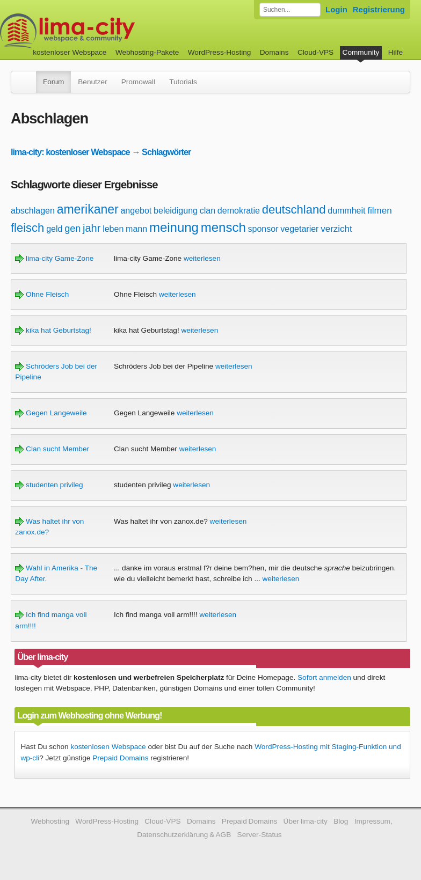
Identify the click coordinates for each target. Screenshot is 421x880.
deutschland (294, 209)
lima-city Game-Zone (54, 258)
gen (72, 228)
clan (207, 210)
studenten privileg (49, 485)
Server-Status (259, 835)
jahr (91, 228)
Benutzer (92, 82)
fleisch (27, 227)
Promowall (138, 82)
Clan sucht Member (52, 449)
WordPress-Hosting (219, 52)
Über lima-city (306, 821)
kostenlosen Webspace (108, 747)
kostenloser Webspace (69, 52)
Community (361, 52)
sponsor (263, 228)
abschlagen (33, 210)
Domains (274, 52)
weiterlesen (202, 258)
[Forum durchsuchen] (290, 10)
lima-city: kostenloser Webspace (70, 152)
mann (136, 228)
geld (54, 228)
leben (113, 228)
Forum (53, 82)
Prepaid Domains (120, 758)
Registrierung (379, 9)
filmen (379, 211)
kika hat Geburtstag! (53, 330)
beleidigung (176, 210)
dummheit (346, 210)
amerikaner (88, 209)
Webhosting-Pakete (147, 52)
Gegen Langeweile (50, 413)
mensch (223, 227)
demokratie (238, 210)
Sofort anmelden (324, 677)
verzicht (336, 229)
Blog (340, 821)
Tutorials (183, 82)
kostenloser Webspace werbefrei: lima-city (107, 30)
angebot (135, 210)
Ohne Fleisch (42, 294)
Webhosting (50, 821)
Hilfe (395, 52)
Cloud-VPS (315, 52)
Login (336, 9)
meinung (174, 227)
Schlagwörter (166, 152)
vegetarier (299, 228)
